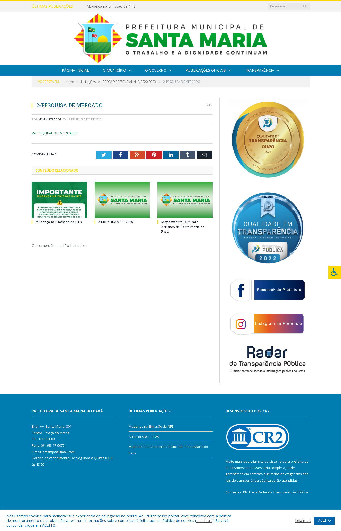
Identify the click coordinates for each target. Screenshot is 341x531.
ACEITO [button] (324, 520)
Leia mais (204, 520)
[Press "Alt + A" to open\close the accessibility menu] (334, 272)
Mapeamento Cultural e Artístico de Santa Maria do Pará (183, 226)
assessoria (261, 467)
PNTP (247, 492)
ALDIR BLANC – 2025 (115, 222)
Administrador (50, 119)
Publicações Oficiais (206, 70)
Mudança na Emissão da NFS (111, 6)
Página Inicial (75, 70)
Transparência (259, 70)
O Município (114, 70)
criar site (257, 461)
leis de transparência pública (248, 480)
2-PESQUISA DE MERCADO (54, 133)
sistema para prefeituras (289, 461)
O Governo (156, 70)
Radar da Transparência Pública (283, 492)
